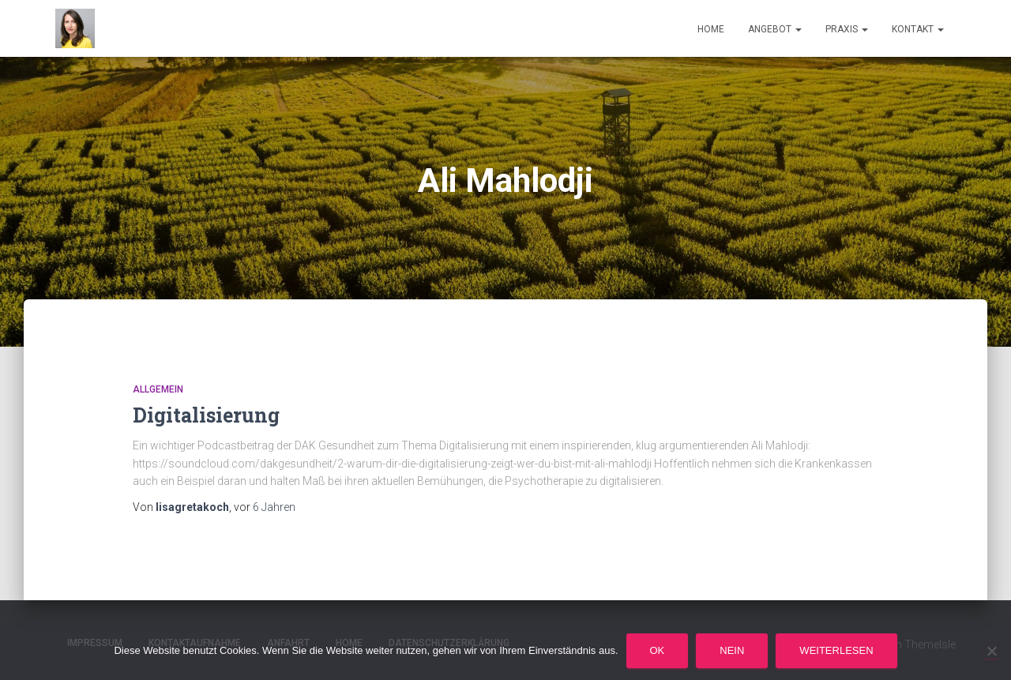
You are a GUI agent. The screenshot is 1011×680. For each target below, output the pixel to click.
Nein (732, 650)
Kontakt (918, 29)
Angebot (775, 29)
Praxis (846, 29)
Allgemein (158, 389)
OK (657, 650)
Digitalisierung (206, 415)
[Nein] (991, 651)
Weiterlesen (836, 650)
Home (710, 29)
